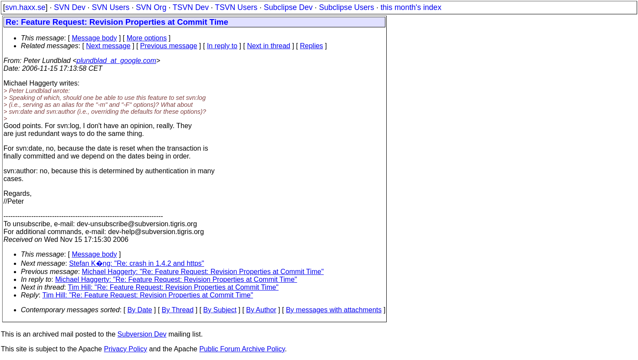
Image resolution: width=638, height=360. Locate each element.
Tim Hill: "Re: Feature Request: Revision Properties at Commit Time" (173, 287)
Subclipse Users (346, 7)
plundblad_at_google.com (116, 60)
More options (147, 38)
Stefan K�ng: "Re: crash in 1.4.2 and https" (136, 263)
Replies (311, 46)
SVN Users (110, 7)
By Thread (178, 310)
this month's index (411, 7)
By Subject (219, 310)
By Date (139, 310)
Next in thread (268, 46)
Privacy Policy (125, 349)
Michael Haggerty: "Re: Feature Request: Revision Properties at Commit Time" (203, 271)
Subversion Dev (142, 334)
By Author (261, 310)
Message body (94, 38)
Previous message (168, 46)
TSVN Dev (191, 7)
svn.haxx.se (25, 7)
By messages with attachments (334, 310)
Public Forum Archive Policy (242, 349)
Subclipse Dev (288, 7)
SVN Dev (69, 7)
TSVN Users (236, 7)
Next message (108, 46)
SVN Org (151, 7)
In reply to (222, 46)
